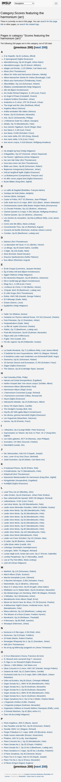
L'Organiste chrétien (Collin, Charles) (19, 702)
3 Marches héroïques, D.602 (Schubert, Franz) (24, 581)
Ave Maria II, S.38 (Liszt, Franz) (17, 130)
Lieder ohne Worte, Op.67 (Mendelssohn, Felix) (24, 526)
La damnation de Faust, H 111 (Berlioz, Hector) (24, 245)
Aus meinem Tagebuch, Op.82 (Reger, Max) (22, 127)
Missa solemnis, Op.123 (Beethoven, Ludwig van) (25, 611)
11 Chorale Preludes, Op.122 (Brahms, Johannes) (25, 209)
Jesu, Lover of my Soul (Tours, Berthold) (21, 456)
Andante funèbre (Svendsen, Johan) (19, 99)
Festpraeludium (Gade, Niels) (16, 323)
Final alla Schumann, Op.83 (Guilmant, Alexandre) (25, 332)
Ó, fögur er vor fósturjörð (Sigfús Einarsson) (22, 662)
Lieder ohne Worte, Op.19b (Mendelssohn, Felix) (24, 510)
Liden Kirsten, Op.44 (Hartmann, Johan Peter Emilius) (27, 495)
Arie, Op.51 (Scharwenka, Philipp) (18, 118)
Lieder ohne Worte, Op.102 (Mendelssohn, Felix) (24, 532)
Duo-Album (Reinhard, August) (17, 260)
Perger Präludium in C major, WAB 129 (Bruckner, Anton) (28, 732)
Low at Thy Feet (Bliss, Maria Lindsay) (20, 560)
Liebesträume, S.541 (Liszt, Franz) (18, 501)
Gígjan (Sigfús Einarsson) (15, 366)
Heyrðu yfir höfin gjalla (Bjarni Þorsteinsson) (22, 412)
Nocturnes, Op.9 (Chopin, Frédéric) (19, 635)
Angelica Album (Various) (14, 108)
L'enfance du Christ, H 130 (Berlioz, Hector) (22, 287)
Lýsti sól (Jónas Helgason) (15, 563)
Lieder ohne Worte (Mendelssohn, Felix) (21, 535)
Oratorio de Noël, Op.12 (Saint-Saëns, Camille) (24, 671)
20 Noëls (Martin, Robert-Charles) (18, 638)
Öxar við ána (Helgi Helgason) (17, 714)
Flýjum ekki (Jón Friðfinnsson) (16, 336)
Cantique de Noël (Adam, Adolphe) (18, 193)
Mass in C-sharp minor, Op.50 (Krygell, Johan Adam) (26, 587)
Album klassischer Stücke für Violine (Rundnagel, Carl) (27, 77)
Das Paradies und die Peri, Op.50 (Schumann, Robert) (27, 726)
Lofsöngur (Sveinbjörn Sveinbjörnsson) (20, 547)
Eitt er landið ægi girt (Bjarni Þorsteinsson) (22, 281)
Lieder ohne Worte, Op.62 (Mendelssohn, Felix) (24, 523)
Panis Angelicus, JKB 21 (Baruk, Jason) (21, 723)
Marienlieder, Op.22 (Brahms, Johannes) (21, 584)
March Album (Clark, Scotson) (16, 574)
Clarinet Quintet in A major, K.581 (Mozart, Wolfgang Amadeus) (30, 212)
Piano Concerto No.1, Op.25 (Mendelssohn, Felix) (25, 741)
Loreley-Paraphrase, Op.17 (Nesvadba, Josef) (23, 557)
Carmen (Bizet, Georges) (14, 196)
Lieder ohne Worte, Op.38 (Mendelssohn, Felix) (24, 517)
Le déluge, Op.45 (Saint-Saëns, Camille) (21, 248)
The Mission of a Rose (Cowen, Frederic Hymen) (24, 614)
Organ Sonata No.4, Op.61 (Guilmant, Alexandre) (25, 696)
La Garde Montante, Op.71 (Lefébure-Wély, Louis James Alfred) (31, 350)
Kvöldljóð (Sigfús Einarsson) (16, 483)
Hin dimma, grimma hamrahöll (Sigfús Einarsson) (25, 415)
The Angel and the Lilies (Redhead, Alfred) (22, 105)
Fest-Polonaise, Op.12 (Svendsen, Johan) (22, 320)
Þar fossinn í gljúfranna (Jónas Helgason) (21, 157)
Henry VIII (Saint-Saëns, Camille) (18, 406)
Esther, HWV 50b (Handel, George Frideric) (22, 296)
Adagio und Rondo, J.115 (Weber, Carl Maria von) (25, 68)
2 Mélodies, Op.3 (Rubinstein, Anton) (19, 596)
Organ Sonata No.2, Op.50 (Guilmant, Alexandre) (25, 687)
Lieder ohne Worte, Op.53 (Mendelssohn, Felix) (24, 520)
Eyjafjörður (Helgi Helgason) (16, 306)
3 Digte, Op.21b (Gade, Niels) (16, 251)
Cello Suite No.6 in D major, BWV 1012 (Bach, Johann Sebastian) (32, 202)
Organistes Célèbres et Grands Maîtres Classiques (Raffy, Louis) (31, 708)
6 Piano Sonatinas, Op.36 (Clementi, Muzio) (22, 754)
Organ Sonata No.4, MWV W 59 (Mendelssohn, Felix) (26, 693)
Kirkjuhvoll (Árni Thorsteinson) (16, 474)
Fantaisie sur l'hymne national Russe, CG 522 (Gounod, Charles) (31, 317)
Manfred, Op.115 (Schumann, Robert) (20, 571)
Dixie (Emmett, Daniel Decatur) (17, 254)
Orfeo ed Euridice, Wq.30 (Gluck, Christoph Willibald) (26, 680)
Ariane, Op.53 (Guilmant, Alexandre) (19, 114)
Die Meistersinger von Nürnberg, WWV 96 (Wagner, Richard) (30, 593)
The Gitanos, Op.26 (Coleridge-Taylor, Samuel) (24, 369)
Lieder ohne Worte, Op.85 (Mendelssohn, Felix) (24, 529)
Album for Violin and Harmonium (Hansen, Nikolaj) (25, 74)
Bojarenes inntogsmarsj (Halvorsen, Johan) (22, 169)
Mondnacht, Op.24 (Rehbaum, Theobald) (21, 617)
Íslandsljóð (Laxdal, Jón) (14, 445)
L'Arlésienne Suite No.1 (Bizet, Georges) (21, 121)
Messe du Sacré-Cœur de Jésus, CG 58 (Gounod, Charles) (29, 602)
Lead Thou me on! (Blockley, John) (18, 492)
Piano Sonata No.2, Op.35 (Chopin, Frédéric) (23, 744)
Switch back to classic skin (35, 776)
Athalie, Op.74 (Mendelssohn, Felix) (19, 124)
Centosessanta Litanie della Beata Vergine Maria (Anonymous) (30, 205)
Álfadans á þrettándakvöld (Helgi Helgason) (22, 87)
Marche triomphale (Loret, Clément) (19, 577)
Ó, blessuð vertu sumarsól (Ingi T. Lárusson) (22, 659)
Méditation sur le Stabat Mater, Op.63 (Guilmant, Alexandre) (29, 590)
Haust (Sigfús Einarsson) (14, 399)
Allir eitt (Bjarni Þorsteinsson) (16, 90)
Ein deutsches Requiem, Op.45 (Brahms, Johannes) (26, 278)
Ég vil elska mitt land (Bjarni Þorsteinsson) (22, 272)
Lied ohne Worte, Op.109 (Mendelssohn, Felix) (24, 504)
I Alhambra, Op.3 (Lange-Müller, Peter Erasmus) (24, 430)
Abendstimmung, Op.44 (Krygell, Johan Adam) (23, 62)
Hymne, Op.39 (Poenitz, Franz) (17, 421)
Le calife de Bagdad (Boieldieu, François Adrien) (24, 190)
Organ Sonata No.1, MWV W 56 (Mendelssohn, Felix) (26, 684)
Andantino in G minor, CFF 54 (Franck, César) (23, 102)
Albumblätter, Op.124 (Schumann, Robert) (22, 84)
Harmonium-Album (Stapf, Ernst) (18, 390)
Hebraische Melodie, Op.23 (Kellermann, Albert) (24, 402)
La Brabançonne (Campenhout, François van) (23, 175)
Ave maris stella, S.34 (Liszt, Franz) (19, 139)
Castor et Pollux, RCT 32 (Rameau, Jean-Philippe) (25, 199)
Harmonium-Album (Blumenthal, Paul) (20, 386)
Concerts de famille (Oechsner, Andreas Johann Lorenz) (28, 230)
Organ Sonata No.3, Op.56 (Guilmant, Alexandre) (25, 690)
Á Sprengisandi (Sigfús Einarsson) (18, 59)
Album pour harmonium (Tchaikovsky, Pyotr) (22, 81)
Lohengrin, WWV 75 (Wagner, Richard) (20, 551)
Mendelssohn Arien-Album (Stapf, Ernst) (21, 599)
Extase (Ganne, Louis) (13, 303)
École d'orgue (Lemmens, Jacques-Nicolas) (22, 269)
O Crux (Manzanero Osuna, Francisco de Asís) (24, 656)
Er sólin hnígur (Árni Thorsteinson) (18, 293)
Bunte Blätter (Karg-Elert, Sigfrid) (18, 182)
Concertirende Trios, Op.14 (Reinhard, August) (23, 227)
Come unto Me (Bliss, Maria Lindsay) (19, 224)
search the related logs (29, 24)
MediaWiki (22, 776)
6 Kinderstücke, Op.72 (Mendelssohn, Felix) (22, 471)
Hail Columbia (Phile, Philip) (16, 377)
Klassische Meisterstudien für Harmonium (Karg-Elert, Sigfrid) (30, 477)
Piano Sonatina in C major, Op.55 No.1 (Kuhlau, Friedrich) (28, 751)
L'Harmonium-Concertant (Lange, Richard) (22, 393)
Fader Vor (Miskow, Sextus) (15, 314)
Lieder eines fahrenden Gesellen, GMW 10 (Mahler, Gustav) (29, 507)
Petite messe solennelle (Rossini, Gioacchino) (23, 735)
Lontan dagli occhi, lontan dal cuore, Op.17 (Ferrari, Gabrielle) (30, 554)
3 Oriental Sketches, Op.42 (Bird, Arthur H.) (22, 711)
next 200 (41, 47)
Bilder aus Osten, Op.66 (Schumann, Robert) (23, 166)
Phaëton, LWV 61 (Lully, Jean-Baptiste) (20, 738)
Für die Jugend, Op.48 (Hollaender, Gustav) (22, 342)
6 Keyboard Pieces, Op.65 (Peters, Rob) (21, 468)
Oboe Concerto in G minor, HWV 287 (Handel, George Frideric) (31, 668)
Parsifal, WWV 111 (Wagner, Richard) (20, 729)
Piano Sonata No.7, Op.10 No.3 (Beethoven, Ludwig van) (28, 747)
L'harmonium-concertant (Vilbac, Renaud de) (23, 396)
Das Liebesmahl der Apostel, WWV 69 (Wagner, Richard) (28, 498)
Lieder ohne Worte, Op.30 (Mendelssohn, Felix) (24, 513)
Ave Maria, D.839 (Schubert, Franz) (19, 133)
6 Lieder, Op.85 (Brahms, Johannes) (19, 541)
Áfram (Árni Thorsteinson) (15, 71)
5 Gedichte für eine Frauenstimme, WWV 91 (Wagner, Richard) (31, 353)
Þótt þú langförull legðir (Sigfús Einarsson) (22, 172)
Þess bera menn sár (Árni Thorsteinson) (21, 163)
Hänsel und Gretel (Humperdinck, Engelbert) (23, 380)
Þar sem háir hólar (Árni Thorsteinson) (20, 160)
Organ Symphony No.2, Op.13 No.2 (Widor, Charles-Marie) (29, 699)
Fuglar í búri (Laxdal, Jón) (15, 339)
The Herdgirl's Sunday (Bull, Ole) (18, 409)
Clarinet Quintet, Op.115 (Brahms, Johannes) (23, 215)
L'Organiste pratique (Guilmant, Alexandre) (22, 705)
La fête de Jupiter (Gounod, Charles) (19, 326)
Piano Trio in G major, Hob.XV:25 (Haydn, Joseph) (25, 757)
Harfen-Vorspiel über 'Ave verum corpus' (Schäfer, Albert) (28, 383)
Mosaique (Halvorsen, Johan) (16, 624)
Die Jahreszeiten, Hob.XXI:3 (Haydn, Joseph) (23, 453)
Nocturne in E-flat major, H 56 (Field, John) (22, 632)
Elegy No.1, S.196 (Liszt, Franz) (17, 284)
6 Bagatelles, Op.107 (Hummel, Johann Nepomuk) (25, 154)
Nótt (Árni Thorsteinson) (14, 644)
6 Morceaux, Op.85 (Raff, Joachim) (19, 620)
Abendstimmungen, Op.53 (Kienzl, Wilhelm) (22, 65)
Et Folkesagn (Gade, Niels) (15, 299)
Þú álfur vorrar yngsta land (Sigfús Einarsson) (23, 178)
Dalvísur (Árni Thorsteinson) (16, 242)
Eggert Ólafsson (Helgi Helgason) (18, 275)
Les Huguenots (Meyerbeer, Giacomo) (20, 418)
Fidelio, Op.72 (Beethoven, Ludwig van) (21, 329)
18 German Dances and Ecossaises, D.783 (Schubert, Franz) (30, 363)
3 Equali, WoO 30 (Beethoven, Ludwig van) (22, 290)
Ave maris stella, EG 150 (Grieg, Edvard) (21, 136)
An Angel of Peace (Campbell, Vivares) (20, 96)
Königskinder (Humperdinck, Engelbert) (20, 480)
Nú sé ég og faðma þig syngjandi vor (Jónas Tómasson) (27, 647)
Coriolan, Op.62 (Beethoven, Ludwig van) (21, 233)
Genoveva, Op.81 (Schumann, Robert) (20, 359)
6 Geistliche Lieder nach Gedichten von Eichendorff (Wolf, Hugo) (31, 356)
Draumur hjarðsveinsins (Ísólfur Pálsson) (21, 257)
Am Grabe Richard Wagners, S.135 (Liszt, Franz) (25, 93)
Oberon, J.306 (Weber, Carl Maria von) (20, 665)
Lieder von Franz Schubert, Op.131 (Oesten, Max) (25, 538)
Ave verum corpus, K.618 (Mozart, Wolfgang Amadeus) (27, 142)
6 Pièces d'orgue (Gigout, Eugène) (18, 763)
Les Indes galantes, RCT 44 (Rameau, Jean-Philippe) (26, 439)
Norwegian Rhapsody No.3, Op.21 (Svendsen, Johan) (27, 641)
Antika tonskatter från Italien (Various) (20, 111)
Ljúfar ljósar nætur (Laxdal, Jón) (17, 544)
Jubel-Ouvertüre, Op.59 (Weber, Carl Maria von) (24, 460)
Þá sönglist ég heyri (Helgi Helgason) (19, 151)
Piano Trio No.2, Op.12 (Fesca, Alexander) (22, 760)
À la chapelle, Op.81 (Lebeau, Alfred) (19, 56)
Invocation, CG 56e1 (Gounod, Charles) (21, 442)
